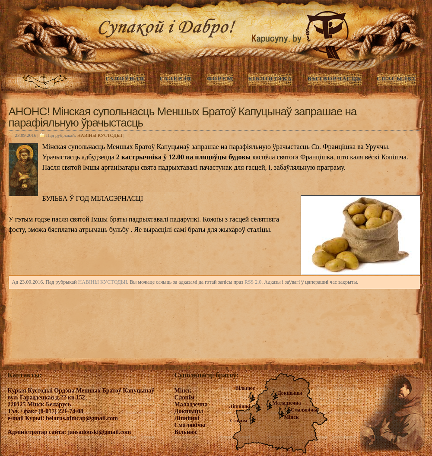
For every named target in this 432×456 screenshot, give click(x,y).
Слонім (239, 421)
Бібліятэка (270, 78)
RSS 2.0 (253, 282)
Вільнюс (245, 388)
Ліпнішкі (240, 406)
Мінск (291, 417)
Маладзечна (287, 403)
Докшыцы (290, 393)
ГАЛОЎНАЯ (124, 78)
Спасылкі (396, 78)
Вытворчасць (335, 78)
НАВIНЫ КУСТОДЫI (99, 135)
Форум (219, 78)
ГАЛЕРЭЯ (176, 78)
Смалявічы (304, 410)
